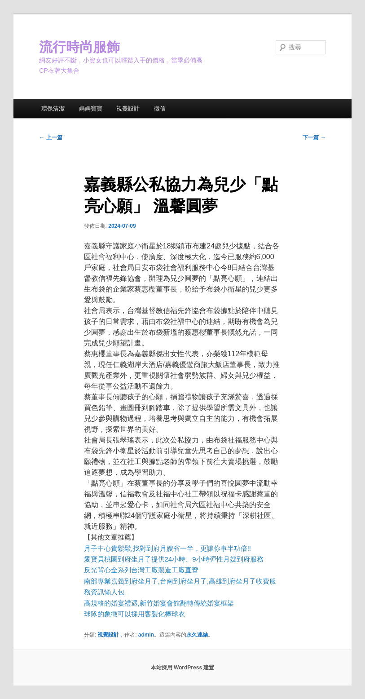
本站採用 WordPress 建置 (183, 667)
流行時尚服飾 (79, 47)
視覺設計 (128, 108)
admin (146, 635)
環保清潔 (53, 108)
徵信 (160, 108)
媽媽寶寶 (90, 108)
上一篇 (50, 137)
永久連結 (197, 635)
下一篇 (314, 137)
